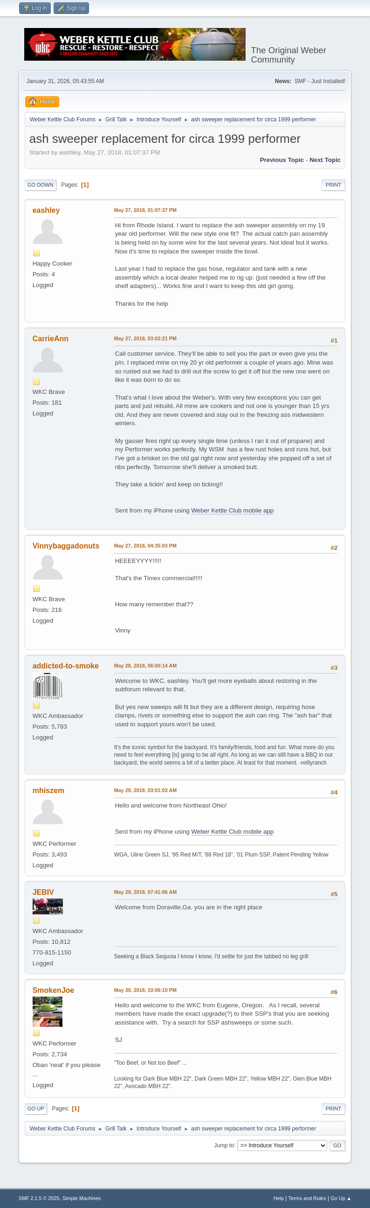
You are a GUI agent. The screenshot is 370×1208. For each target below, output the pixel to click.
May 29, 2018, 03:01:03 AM (145, 790)
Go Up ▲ (340, 1198)
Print (334, 185)
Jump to (224, 1145)
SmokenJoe (54, 990)
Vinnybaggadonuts (66, 546)
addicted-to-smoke (66, 666)
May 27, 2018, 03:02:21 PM (145, 338)
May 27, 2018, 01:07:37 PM (145, 210)
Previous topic (282, 159)
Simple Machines (81, 1198)
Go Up (35, 1108)
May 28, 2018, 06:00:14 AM (145, 665)
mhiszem (48, 790)
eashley (46, 210)
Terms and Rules (307, 1198)
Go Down (40, 185)
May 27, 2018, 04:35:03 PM (145, 545)
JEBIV (43, 892)
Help (279, 1198)
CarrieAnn (51, 339)
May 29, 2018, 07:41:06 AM (145, 892)
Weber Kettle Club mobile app (232, 510)
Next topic (325, 159)
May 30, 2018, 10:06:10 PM (145, 990)
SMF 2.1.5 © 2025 (39, 1198)
